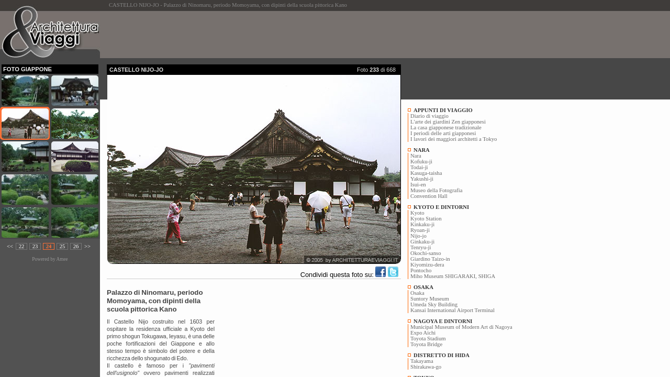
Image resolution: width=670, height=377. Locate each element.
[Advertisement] (297, 34)
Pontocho (420, 270)
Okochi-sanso (425, 253)
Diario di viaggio (429, 116)
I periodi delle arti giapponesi (443, 133)
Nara (415, 156)
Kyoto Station (426, 218)
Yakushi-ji (421, 179)
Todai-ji (419, 167)
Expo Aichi (423, 333)
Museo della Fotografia (436, 190)
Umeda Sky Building (433, 304)
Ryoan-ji (420, 230)
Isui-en (418, 184)
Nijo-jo (418, 236)
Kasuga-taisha (426, 173)
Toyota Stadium (428, 338)
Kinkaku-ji (422, 224)
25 (62, 246)
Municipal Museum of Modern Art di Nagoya (461, 327)
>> (87, 246)
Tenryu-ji (420, 247)
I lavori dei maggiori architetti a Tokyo (453, 139)
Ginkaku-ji (422, 242)
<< (10, 246)
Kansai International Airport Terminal (452, 310)
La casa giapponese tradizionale (446, 127)
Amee (62, 259)
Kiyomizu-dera (427, 265)
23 (35, 246)
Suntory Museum (429, 299)
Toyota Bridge (426, 344)
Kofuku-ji (421, 161)
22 (22, 246)
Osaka (417, 293)
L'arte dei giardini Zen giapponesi (448, 122)
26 (76, 246)
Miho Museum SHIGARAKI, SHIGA (452, 276)
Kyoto (417, 213)
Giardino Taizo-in (430, 259)
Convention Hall (429, 196)
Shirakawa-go (425, 367)
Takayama (421, 361)
